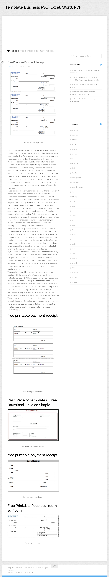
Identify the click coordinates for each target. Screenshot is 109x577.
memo (74, 216)
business (74, 150)
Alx (32, 572)
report (73, 254)
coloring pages (76, 178)
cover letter (75, 183)
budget (74, 145)
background (75, 135)
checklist (74, 173)
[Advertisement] (54, 31)
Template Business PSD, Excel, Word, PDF (48, 7)
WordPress (19, 572)
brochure (74, 140)
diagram (74, 192)
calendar (74, 154)
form (73, 202)
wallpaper (75, 282)
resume (74, 259)
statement (75, 273)
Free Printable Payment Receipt (27, 62)
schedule (74, 263)
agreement (75, 131)
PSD (73, 240)
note (73, 221)
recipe (73, 249)
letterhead (75, 211)
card (73, 159)
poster (74, 235)
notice (73, 225)
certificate (75, 164)
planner (74, 230)
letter (73, 206)
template (10, 67)
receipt (74, 244)
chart (73, 169)
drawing (74, 197)
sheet (73, 268)
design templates (77, 187)
